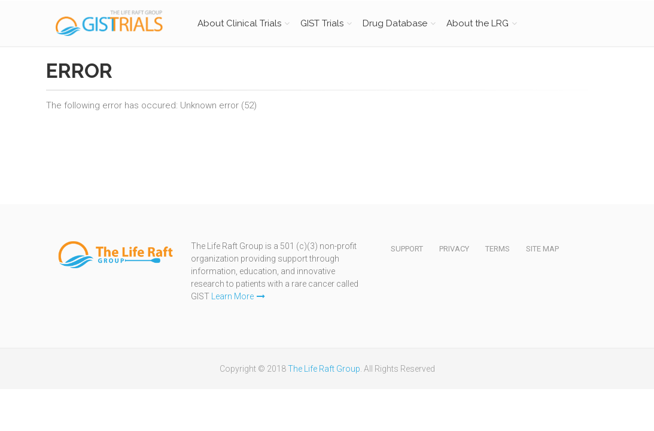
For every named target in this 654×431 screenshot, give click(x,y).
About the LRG (477, 23)
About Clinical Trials (239, 23)
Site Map (542, 248)
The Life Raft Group (324, 369)
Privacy (454, 248)
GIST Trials (321, 23)
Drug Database (395, 23)
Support (407, 248)
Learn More (238, 296)
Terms (497, 248)
